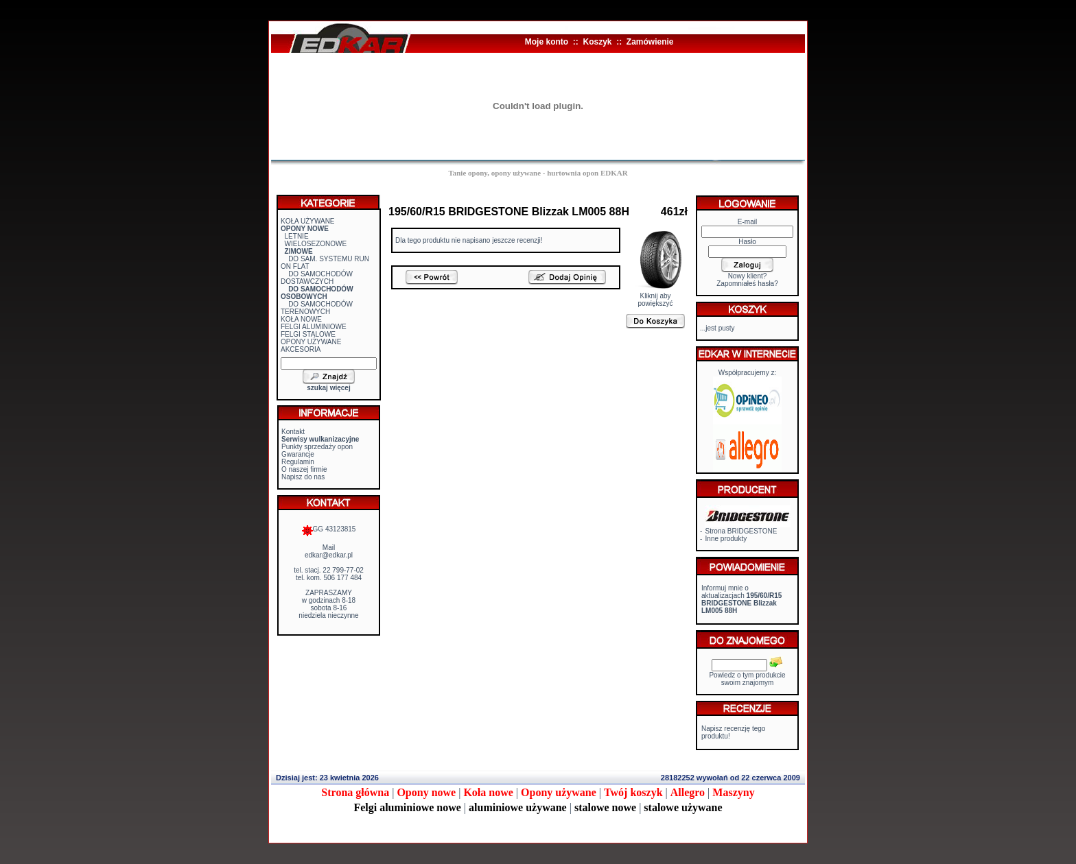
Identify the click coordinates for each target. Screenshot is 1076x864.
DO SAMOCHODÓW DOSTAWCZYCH (317, 277)
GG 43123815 (329, 529)
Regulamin (297, 462)
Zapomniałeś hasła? (747, 283)
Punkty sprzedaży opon (317, 447)
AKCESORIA (300, 349)
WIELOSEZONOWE (316, 244)
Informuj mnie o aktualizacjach (741, 599)
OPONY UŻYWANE (311, 342)
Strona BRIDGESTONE (741, 531)
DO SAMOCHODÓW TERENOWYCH (317, 307)
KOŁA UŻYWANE (308, 221)
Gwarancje (297, 454)
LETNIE (297, 236)
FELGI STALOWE (308, 334)
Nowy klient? (747, 276)
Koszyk (597, 42)
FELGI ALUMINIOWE (314, 327)
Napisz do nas (303, 477)
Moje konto (546, 42)
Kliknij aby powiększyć (655, 296)
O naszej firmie (304, 469)
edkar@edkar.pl (329, 555)
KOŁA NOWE (301, 319)
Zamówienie (650, 42)
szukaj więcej (328, 388)
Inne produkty (726, 538)
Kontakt (293, 431)
